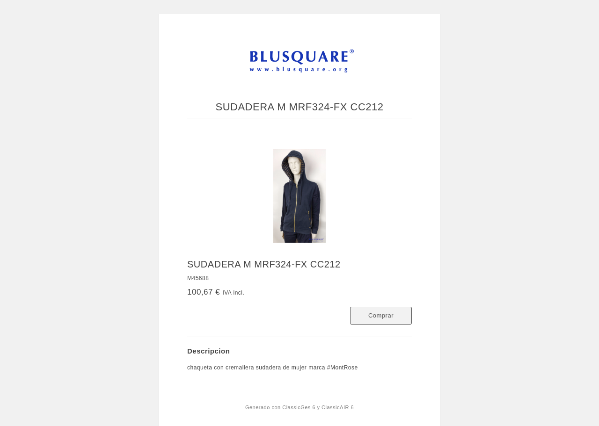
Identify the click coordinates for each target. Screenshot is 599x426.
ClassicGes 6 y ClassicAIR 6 (318, 407)
